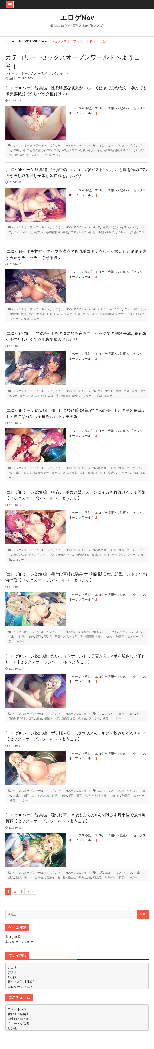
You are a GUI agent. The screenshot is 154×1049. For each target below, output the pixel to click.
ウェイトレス (17, 1009)
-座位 (73, 232)
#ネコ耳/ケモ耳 (106, 468)
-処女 (37, 232)
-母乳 (82, 150)
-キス (110, 145)
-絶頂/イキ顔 (95, 150)
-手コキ (40, 314)
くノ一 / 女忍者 (18, 1024)
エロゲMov (77, 17)
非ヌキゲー (13, 942)
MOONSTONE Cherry (78, 145)
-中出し (17, 150)
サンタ (12, 1028)
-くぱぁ (101, 145)
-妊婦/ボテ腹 (51, 150)
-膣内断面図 (111, 150)
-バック (119, 145)
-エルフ (101, 790)
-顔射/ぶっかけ (129, 150)
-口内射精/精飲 (32, 150)
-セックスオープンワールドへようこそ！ (37, 145)
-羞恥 (50, 396)
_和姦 (47, 155)
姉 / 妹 (12, 977)
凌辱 (17, 937)
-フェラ (17, 232)
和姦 (8, 937)
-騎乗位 (23, 155)
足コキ (12, 967)
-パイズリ (132, 145)
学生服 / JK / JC (18, 1019)
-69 (98, 227)
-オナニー (103, 309)
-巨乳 (64, 150)
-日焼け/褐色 (54, 314)
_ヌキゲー (36, 155)
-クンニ (132, 227)
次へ (30, 891)
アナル (12, 972)
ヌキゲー (30, 942)
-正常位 (73, 150)
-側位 (16, 555)
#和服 (120, 468)
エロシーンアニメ (20, 987)
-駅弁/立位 (117, 555)
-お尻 (105, 227)
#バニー (101, 632)
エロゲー (58, 155)
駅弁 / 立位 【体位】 (22, 982)
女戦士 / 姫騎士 (18, 1014)
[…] (94, 113)
